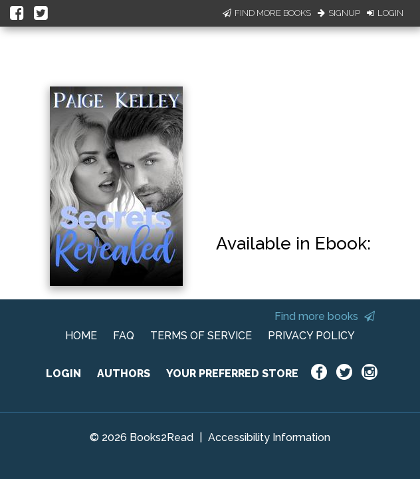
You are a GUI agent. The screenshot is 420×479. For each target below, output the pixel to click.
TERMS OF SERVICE (201, 335)
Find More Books (267, 13)
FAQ (123, 335)
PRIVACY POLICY (311, 335)
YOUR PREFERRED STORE (232, 373)
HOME (81, 335)
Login (385, 13)
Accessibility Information (269, 437)
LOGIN (63, 373)
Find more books (324, 316)
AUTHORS (123, 373)
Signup (339, 13)
